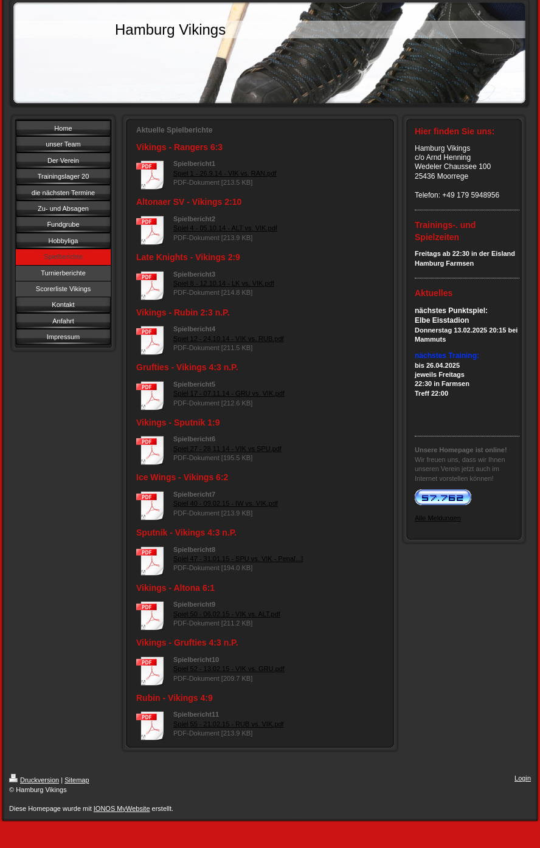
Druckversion (34, 780)
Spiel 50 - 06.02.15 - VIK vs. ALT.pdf (226, 614)
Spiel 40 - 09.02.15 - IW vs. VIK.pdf (225, 503)
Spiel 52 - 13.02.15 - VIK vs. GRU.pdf (229, 668)
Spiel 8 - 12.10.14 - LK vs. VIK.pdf (223, 283)
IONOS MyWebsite (122, 808)
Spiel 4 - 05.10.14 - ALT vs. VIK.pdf (225, 228)
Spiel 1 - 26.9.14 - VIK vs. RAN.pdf (224, 173)
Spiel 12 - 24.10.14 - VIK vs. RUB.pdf (228, 338)
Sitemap (76, 780)
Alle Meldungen (438, 518)
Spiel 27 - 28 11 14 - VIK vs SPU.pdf (227, 448)
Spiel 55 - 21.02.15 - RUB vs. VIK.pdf (228, 724)
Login (522, 778)
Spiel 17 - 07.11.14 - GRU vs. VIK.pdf (229, 393)
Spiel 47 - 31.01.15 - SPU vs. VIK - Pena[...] (238, 558)
